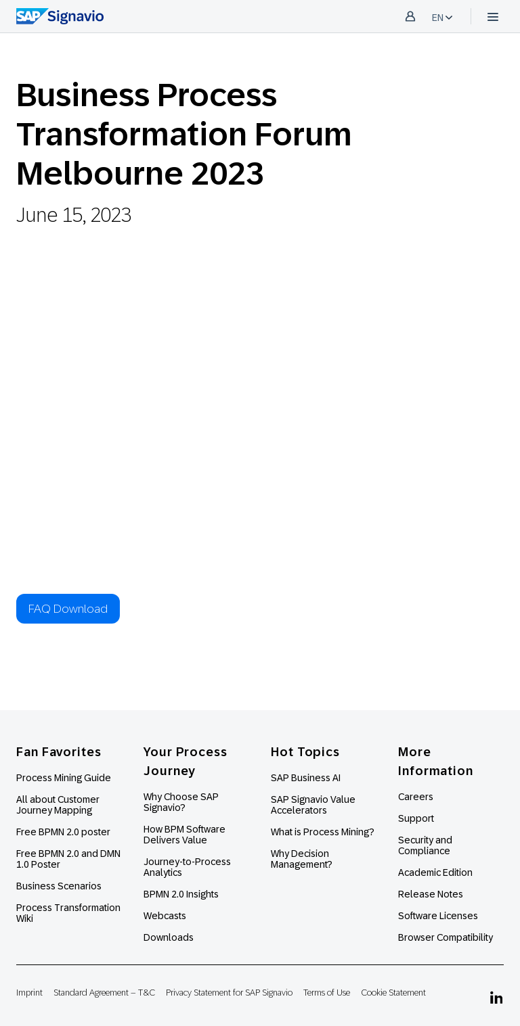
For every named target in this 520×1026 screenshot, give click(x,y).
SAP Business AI (306, 777)
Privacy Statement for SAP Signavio (229, 992)
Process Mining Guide (63, 777)
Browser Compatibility (445, 937)
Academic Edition (435, 872)
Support (416, 818)
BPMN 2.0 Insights (181, 894)
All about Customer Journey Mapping (58, 805)
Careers (415, 796)
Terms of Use (326, 992)
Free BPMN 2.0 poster (63, 831)
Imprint (29, 992)
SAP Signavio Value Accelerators (313, 805)
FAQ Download (68, 608)
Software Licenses (438, 915)
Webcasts (165, 915)
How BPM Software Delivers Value (184, 834)
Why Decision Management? (301, 859)
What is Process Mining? (322, 831)
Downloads (169, 937)
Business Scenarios (59, 886)
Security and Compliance (425, 845)
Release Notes (430, 894)
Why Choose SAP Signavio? (181, 802)
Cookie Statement (393, 992)
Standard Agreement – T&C (104, 992)
